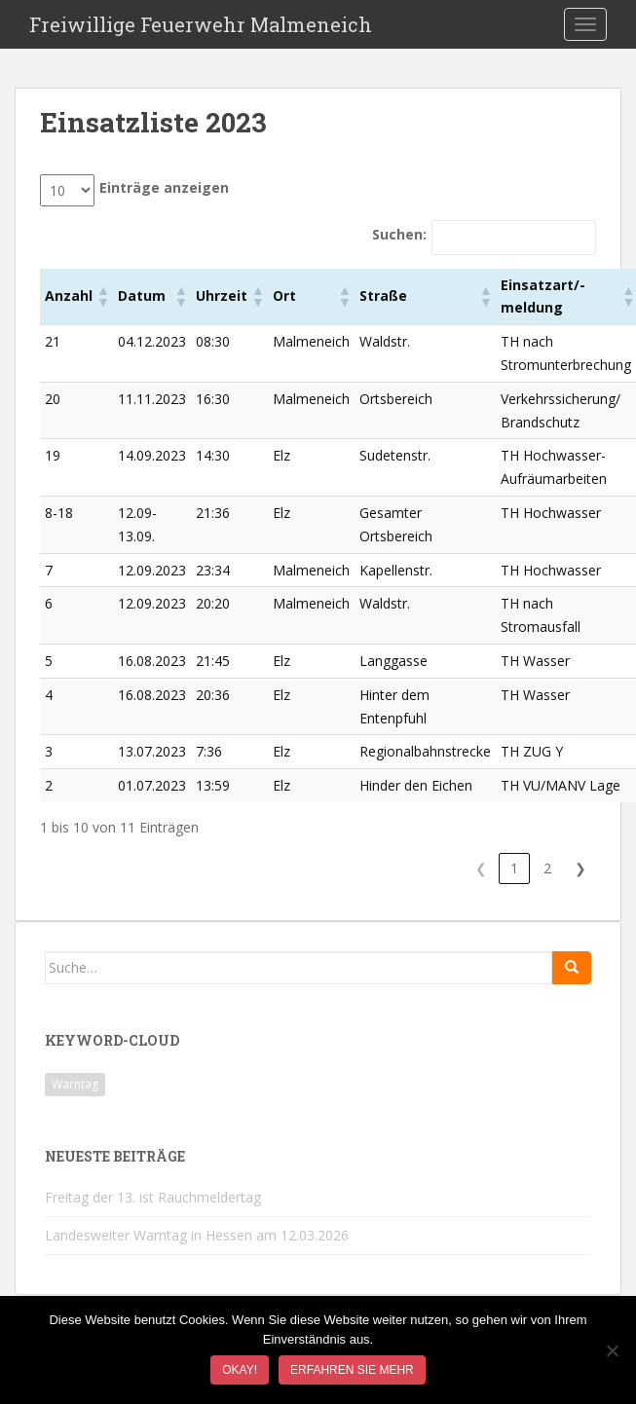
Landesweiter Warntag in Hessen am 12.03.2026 (197, 1235)
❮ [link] (481, 868)
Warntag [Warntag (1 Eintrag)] (75, 1084)
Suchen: (399, 234)
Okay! (239, 1370)
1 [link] (514, 868)
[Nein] (611, 1350)
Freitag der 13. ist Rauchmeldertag (153, 1197)
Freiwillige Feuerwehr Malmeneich (200, 24)
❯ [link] (580, 868)
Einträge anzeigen (164, 187)
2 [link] (547, 868)
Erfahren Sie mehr (352, 1370)
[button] (102, 296)
